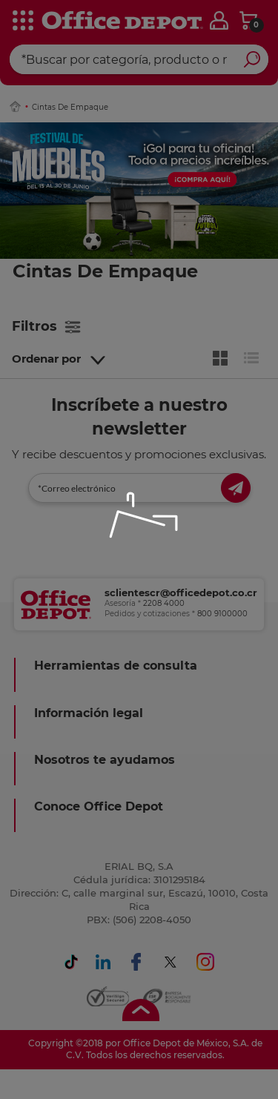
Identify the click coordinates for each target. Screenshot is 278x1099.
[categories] (22, 21)
